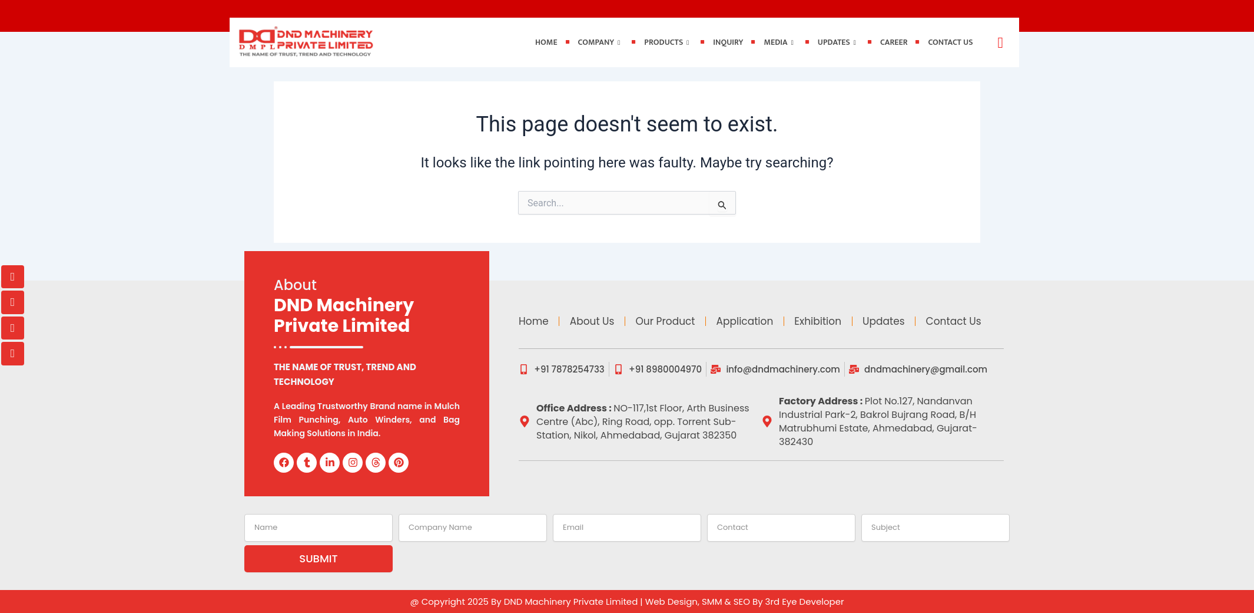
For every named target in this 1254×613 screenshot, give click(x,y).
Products (666, 42)
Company (599, 42)
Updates (837, 42)
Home (546, 42)
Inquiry (728, 42)
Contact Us (950, 42)
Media (778, 42)
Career (894, 42)
